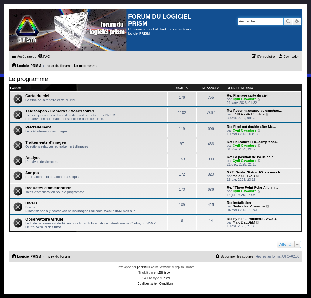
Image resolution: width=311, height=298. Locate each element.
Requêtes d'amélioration (48, 188)
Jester (166, 278)
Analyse (33, 157)
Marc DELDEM (244, 222)
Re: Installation (239, 202)
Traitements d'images (45, 142)
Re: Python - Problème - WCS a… (253, 219)
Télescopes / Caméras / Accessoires (59, 111)
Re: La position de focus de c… (252, 157)
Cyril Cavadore (244, 99)
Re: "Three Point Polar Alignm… (252, 187)
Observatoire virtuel (44, 219)
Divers (31, 203)
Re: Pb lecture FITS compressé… (253, 142)
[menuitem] (44, 56)
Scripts (32, 172)
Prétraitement (38, 127)
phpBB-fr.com (163, 272)
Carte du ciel (37, 96)
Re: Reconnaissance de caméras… (254, 110)
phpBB (141, 267)
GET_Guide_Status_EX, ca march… (255, 172)
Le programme (28, 79)
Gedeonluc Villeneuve (249, 206)
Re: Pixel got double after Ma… (251, 126)
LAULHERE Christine (249, 114)
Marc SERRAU (244, 176)
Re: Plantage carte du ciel (247, 95)
